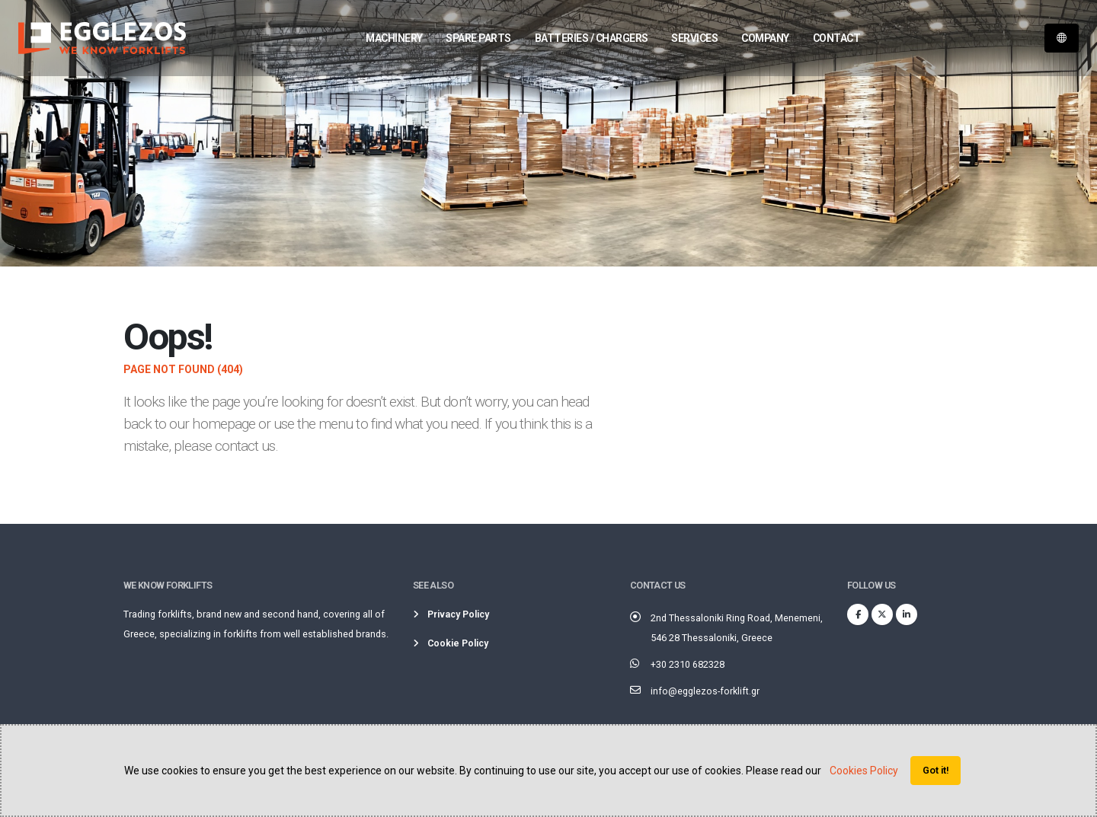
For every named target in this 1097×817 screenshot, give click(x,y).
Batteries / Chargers (591, 38)
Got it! (936, 770)
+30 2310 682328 (687, 664)
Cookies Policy (864, 770)
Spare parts (478, 38)
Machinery (394, 38)
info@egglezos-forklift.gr (705, 691)
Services (694, 38)
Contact (837, 38)
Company (765, 38)
